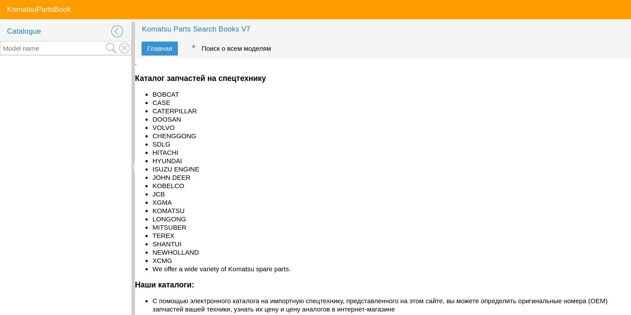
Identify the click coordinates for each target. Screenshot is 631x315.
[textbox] (52, 48)
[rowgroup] (65, 185)
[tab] (160, 49)
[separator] (133, 167)
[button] (117, 31)
